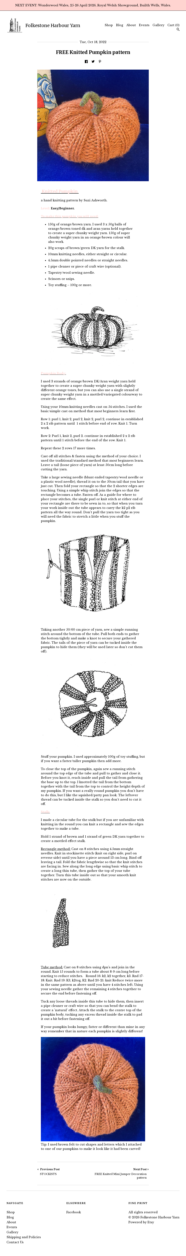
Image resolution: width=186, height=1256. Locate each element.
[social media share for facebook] (86, 62)
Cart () (173, 25)
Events (144, 25)
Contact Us (15, 1242)
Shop (109, 25)
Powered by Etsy (141, 1222)
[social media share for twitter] (93, 62)
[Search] (178, 30)
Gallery (158, 25)
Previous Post (65, 1172)
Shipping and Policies (24, 1237)
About (131, 25)
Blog (119, 25)
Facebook (73, 1212)
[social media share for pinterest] (99, 62)
